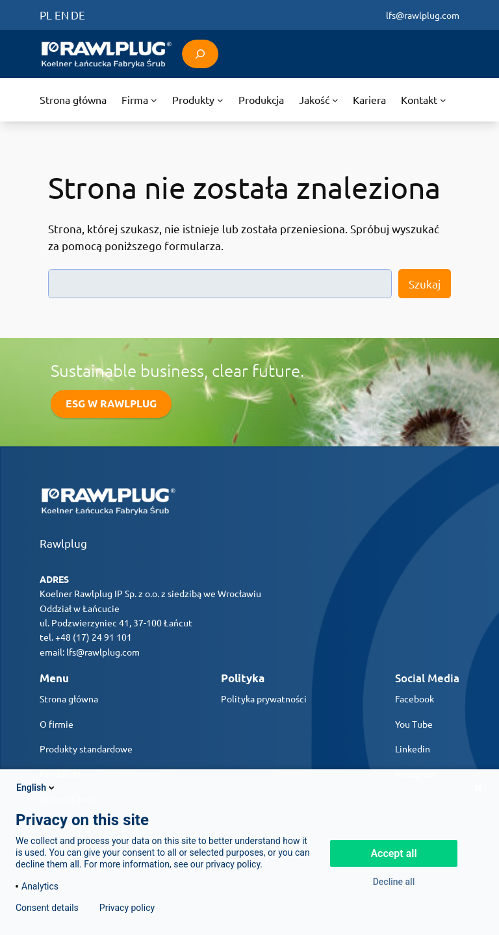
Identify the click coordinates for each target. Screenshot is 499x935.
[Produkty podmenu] (197, 100)
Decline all (394, 882)
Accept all (393, 853)
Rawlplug (63, 543)
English (36, 787)
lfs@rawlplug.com (422, 15)
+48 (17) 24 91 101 (93, 637)
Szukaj (425, 283)
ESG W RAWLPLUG (111, 403)
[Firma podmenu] (139, 100)
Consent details (47, 908)
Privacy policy (127, 908)
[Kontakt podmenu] (423, 100)
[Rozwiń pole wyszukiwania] (200, 54)
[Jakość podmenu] (318, 100)
